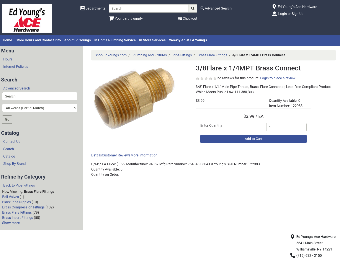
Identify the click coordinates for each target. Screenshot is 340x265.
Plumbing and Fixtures (149, 55)
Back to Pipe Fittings (19, 185)
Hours (8, 59)
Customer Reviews (116, 155)
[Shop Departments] (93, 8)
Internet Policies (15, 67)
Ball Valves (10, 197)
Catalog (9, 156)
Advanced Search (16, 88)
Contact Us (11, 142)
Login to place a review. (278, 78)
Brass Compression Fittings (23, 207)
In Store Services (152, 40)
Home (7, 40)
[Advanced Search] (216, 8)
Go (7, 119)
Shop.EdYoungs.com (111, 55)
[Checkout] (187, 18)
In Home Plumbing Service (115, 40)
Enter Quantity (211, 126)
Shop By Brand (14, 164)
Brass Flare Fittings (17, 212)
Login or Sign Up (290, 14)
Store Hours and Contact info (38, 40)
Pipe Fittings (182, 55)
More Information (144, 155)
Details (96, 155)
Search (8, 149)
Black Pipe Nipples (16, 202)
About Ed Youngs (77, 40)
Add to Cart (253, 139)
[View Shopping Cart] (126, 18)
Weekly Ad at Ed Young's (188, 40)
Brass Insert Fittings (17, 218)
